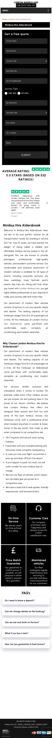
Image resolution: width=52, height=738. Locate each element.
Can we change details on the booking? (25, 611)
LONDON (27, 724)
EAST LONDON (36, 724)
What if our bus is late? (16, 633)
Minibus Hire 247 (11, 724)
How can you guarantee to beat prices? (25, 644)
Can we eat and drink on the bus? (22, 622)
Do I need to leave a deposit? (20, 600)
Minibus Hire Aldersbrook (19, 19)
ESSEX (20, 724)
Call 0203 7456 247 (26, 5)
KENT (45, 724)
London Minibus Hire (29, 288)
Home (4, 19)
